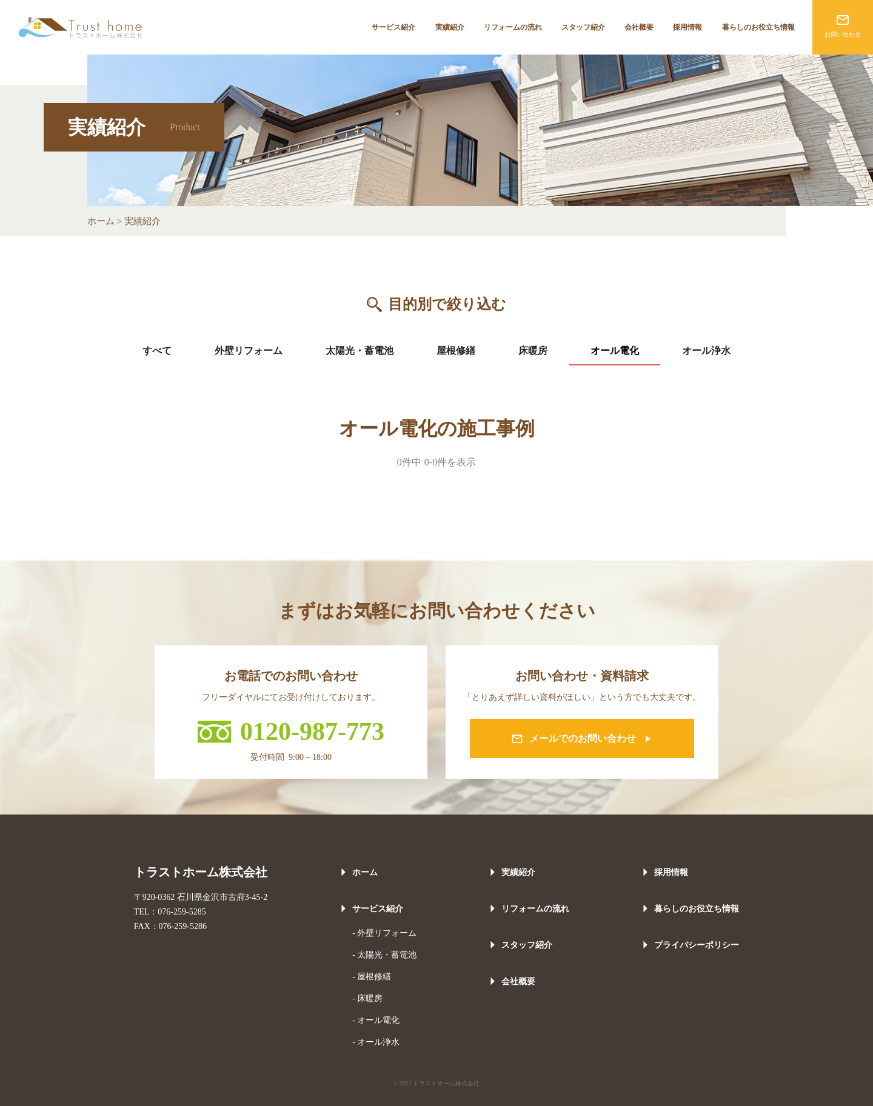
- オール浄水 (376, 1042)
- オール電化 (376, 1020)
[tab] (157, 350)
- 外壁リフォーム (384, 933)
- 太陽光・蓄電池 (384, 954)
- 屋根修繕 (371, 976)
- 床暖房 (367, 998)
